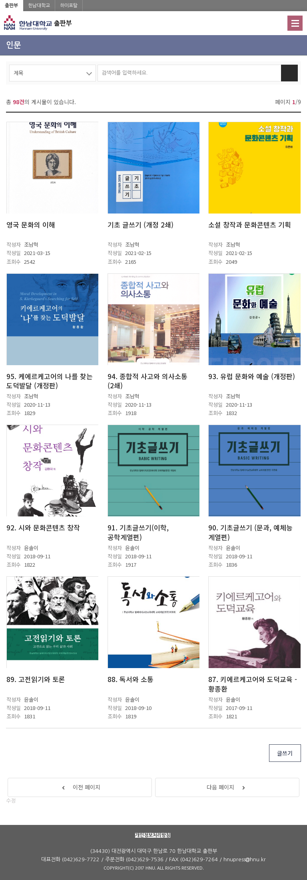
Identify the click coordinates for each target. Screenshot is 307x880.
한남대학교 (39, 5)
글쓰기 (285, 753)
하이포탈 (69, 5)
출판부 (11, 5)
